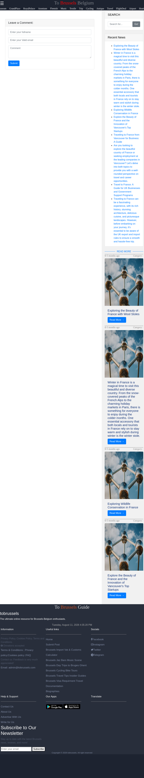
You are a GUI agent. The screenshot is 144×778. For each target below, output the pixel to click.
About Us (6, 711)
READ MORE (124, 251)
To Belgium (74, 2)
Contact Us (7, 706)
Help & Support (9, 696)
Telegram (97, 654)
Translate (96, 696)
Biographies (52, 691)
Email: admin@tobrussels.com (18, 667)
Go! (136, 24)
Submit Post (53, 644)
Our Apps (51, 696)
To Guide (72, 607)
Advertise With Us (11, 716)
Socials (95, 629)
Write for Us (7, 722)
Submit (14, 63)
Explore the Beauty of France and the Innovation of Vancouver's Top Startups (125, 124)
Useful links (52, 629)
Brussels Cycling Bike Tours (61, 670)
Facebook (97, 639)
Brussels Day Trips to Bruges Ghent (66, 665)
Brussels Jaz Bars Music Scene (64, 660)
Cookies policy (16, 655)
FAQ (28, 655)
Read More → (117, 320)
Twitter (96, 649)
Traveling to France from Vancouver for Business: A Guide (126, 138)
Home (49, 639)
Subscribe (38, 749)
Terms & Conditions (12, 650)
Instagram (98, 644)
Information (7, 629)
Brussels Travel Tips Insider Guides (66, 675)
